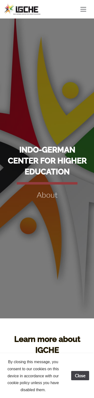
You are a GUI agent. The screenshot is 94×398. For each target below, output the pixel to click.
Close (80, 375)
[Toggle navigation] (83, 9)
